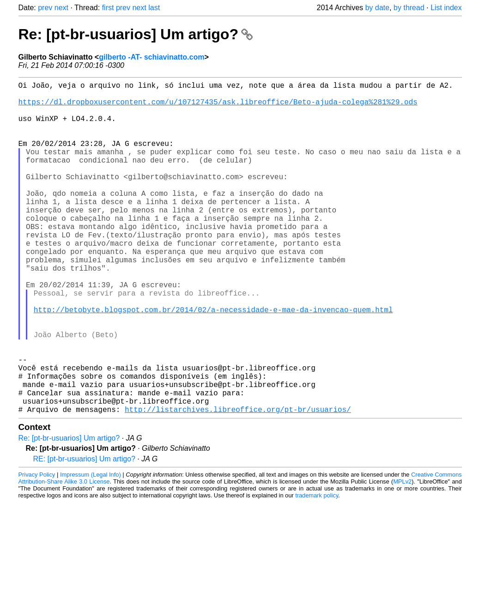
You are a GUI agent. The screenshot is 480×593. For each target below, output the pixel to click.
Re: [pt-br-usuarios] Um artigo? (135, 34)
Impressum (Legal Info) (90, 548)
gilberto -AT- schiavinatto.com (151, 57)
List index (446, 8)
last (154, 8)
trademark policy (316, 568)
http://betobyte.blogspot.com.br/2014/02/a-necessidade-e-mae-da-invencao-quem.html (213, 361)
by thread (409, 8)
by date (377, 8)
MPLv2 (402, 554)
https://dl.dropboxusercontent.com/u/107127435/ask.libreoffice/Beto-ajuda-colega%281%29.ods (218, 107)
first (108, 8)
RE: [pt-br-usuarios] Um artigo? (84, 532)
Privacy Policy (36, 548)
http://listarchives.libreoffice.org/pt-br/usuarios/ (238, 483)
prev (45, 8)
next (61, 8)
